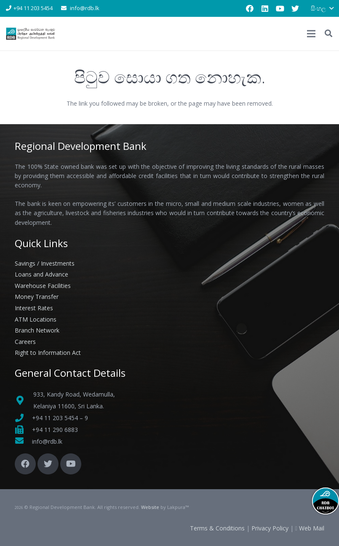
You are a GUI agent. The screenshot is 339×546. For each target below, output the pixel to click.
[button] (328, 33)
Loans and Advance (41, 274)
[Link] (31, 33)
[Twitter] (295, 8)
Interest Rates (34, 308)
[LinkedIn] (264, 8)
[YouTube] (280, 8)
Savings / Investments (45, 263)
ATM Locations (35, 319)
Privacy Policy (269, 528)
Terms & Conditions (217, 528)
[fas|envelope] (23, 441)
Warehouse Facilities (43, 286)
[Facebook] (249, 8)
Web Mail (311, 528)
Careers (25, 342)
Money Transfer (37, 297)
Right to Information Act (48, 353)
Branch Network (37, 330)
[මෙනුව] (311, 33)
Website (150, 507)
